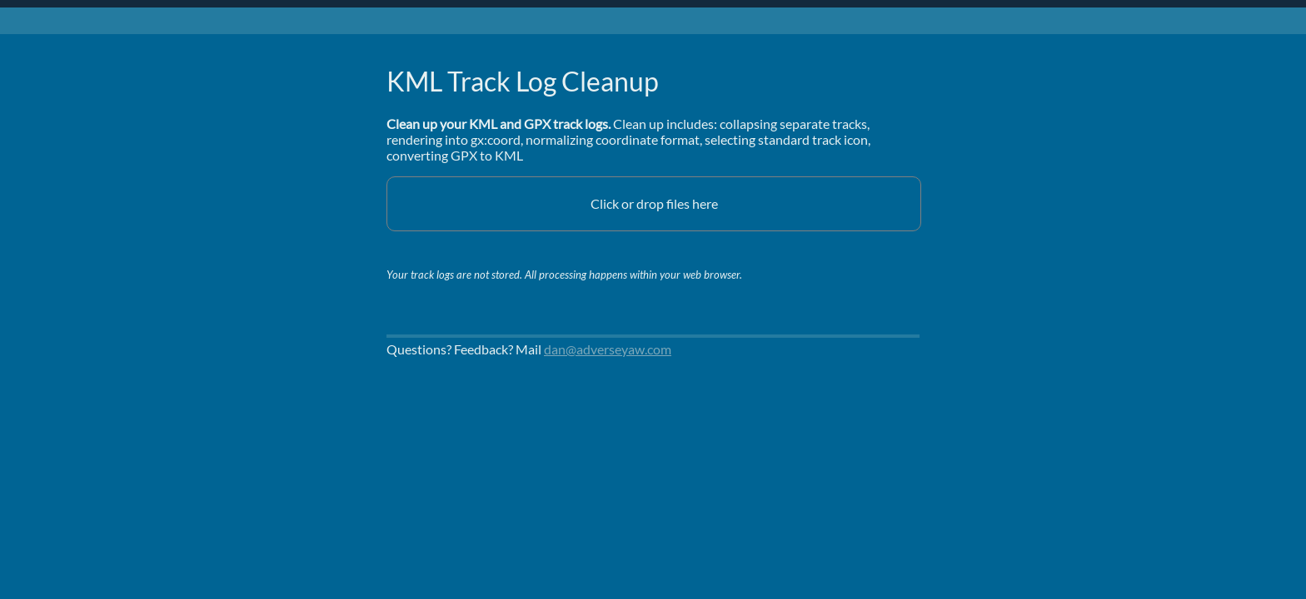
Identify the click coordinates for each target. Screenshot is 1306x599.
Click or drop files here (654, 203)
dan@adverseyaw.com (607, 349)
